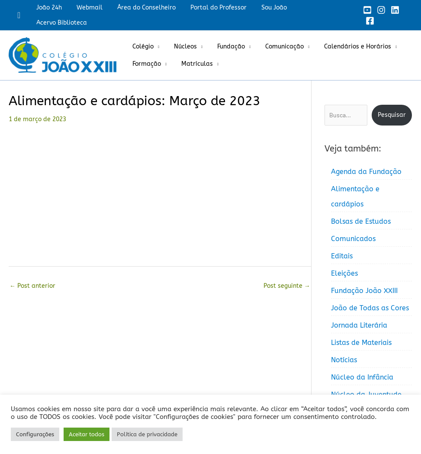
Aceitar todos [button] (86, 434)
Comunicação (275, 31)
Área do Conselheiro (149, 7)
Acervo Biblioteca (322, 7)
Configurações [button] (35, 434)
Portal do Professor (219, 7)
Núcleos (181, 31)
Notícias (344, 345)
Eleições (344, 258)
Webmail (95, 7)
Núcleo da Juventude (366, 379)
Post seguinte (287, 270)
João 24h (57, 7)
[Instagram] (380, 7)
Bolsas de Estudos (361, 206)
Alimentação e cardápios (355, 181)
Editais (342, 241)
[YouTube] (366, 7)
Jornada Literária (359, 310)
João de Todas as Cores (370, 293)
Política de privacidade (147, 434)
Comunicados (353, 223)
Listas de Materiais (361, 327)
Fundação (224, 31)
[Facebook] (408, 7)
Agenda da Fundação (366, 156)
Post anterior (32, 270)
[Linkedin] (394, 7)
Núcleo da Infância (362, 362)
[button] (28, 8)
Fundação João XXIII (364, 275)
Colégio (141, 31)
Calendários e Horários (345, 31)
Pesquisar (392, 99)
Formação (145, 48)
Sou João (272, 7)
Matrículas (193, 48)
